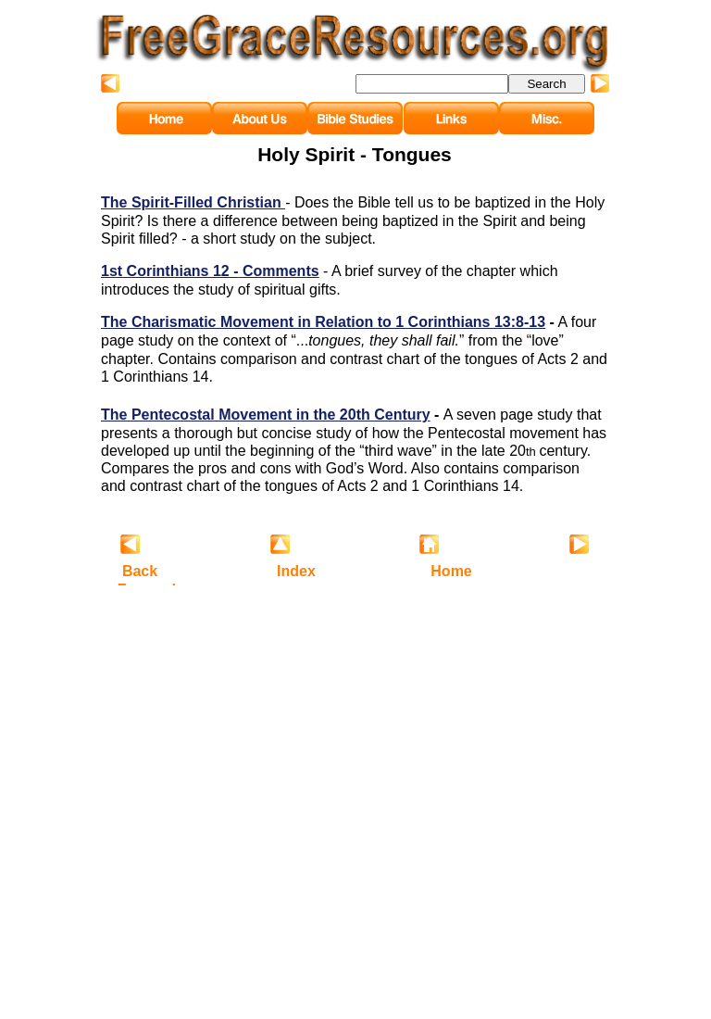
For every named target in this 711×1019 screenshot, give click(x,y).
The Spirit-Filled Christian (193, 202)
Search (546, 84)
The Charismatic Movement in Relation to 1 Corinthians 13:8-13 (323, 322)
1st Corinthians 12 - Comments (210, 271)
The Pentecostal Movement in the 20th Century (265, 414)
